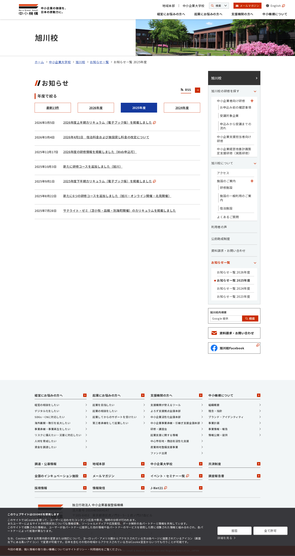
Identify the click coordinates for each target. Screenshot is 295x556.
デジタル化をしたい (47, 411)
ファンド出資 (159, 453)
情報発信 (118, 488)
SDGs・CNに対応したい (50, 417)
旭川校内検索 (218, 312)
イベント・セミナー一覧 (176, 476)
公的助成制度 (220, 238)
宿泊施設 (226, 208)
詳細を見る (224, 537)
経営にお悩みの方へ (171, 13)
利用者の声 (219, 227)
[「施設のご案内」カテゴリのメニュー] (252, 181)
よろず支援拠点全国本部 (166, 411)
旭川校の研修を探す (225, 91)
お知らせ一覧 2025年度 (233, 280)
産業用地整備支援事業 (164, 447)
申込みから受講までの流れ (235, 126)
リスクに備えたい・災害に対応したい (58, 435)
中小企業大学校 (194, 5)
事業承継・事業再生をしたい (52, 429)
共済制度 (234, 464)
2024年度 (182, 107)
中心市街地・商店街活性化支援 (170, 441)
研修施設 (226, 187)
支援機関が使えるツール (166, 405)
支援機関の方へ (242, 13)
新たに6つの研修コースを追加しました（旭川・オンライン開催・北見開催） (117, 195)
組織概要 (214, 405)
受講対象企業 (229, 115)
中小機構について (274, 13)
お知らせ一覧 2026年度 (233, 272)
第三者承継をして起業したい (110, 423)
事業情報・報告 (218, 429)
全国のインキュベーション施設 (61, 476)
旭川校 (80, 62)
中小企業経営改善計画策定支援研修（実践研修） (234, 151)
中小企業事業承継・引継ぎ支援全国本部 (175, 423)
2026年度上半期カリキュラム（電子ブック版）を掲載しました (109, 122)
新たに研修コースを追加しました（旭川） (92, 166)
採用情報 (61, 488)
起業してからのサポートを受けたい (115, 417)
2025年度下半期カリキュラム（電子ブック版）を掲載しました (109, 181)
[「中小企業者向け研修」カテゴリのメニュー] (252, 100)
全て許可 (270, 530)
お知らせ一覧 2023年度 (233, 296)
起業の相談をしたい (105, 411)
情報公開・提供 (218, 435)
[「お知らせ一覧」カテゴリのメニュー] (255, 262)
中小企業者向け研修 (231, 100)
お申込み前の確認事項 (235, 107)
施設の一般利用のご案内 (235, 197)
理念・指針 (215, 411)
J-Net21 (176, 488)
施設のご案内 (226, 181)
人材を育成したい (46, 441)
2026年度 (96, 107)
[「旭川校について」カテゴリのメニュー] (255, 163)
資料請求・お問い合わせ (228, 250)
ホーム (39, 62)
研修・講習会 (159, 429)
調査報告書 (234, 476)
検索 (250, 318)
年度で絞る (47, 96)
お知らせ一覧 (99, 62)
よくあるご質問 (228, 217)
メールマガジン (118, 476)
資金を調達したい (46, 447)
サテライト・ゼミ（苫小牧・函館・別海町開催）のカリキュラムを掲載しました (119, 210)
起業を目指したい (104, 405)
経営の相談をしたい (47, 405)
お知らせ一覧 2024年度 (233, 288)
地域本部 (168, 5)
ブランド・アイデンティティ (226, 417)
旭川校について (222, 163)
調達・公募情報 (61, 464)
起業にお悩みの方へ (208, 13)
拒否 (234, 530)
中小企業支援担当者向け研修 (234, 138)
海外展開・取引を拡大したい (52, 423)
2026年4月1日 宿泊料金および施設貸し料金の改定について (106, 137)
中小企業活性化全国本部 (166, 417)
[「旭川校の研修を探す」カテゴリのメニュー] (255, 91)
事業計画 (214, 423)
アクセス (223, 173)
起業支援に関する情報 (164, 435)
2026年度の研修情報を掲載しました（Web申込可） (100, 151)
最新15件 (52, 107)
